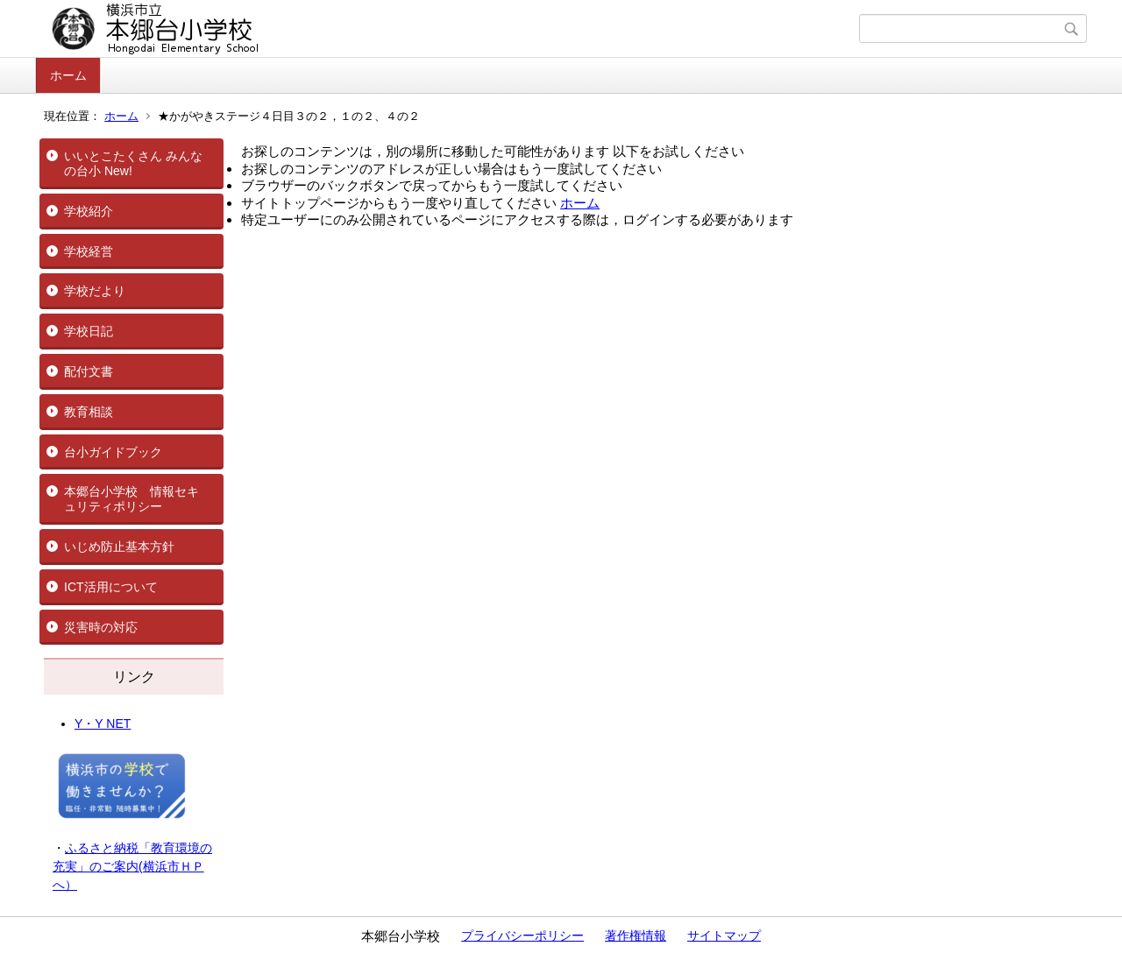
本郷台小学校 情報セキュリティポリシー (131, 498)
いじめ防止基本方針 (119, 547)
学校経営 (88, 251)
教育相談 (88, 412)
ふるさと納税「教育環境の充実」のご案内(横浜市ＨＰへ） (132, 866)
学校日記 (88, 331)
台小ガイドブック (113, 452)
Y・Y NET (103, 724)
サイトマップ (724, 935)
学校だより (94, 291)
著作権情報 (635, 935)
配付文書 (88, 371)
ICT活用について (111, 587)
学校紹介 (88, 211)
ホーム (68, 75)
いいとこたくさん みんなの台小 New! (133, 163)
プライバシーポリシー (522, 935)
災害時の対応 (101, 627)
